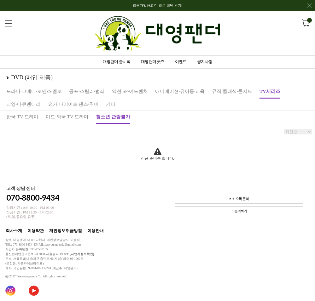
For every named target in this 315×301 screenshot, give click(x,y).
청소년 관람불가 (113, 116)
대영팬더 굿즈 (152, 61)
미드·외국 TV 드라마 (67, 116)
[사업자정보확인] (82, 254)
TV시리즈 (270, 91)
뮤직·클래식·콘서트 (232, 91)
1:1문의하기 (239, 211)
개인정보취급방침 (65, 230)
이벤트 (180, 61)
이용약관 (35, 230)
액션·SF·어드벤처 (130, 91)
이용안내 (95, 230)
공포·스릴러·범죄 (87, 91)
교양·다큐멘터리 (23, 104)
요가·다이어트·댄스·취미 (73, 104)
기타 (110, 104)
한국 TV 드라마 (22, 116)
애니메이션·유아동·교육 (180, 91)
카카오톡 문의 (239, 199)
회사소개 (14, 230)
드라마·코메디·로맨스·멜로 (34, 91)
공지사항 (204, 61)
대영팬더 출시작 (116, 61)
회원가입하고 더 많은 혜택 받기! (222, 7)
